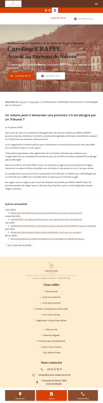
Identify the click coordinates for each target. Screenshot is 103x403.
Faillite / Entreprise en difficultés (51, 309)
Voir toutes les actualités (19, 245)
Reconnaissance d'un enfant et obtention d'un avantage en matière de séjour (47, 238)
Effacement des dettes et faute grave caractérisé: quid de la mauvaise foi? (46, 213)
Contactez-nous (83, 18)
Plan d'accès (20, 399)
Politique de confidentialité (51, 341)
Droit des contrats (51, 314)
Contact (51, 399)
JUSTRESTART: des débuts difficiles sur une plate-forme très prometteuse (46, 219)
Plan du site (51, 329)
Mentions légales (51, 335)
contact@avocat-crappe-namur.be (54, 375)
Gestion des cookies (51, 347)
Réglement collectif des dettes (51, 320)
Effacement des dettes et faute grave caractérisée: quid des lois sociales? (46, 232)
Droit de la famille (51, 297)
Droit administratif (51, 303)
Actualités (34, 102)
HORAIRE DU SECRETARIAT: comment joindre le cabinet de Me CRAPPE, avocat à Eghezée (53, 226)
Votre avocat (51, 291)
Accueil (23, 102)
